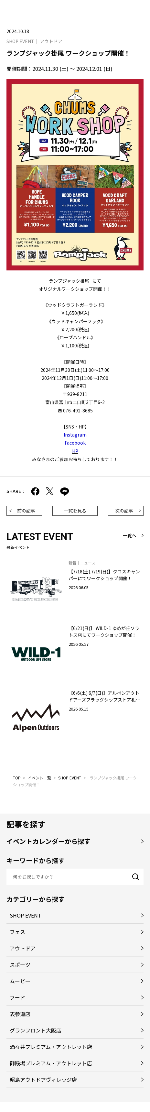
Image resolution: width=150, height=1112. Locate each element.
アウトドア (23, 948)
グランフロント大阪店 (35, 1030)
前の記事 (26, 510)
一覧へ (129, 535)
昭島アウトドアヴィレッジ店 (43, 1079)
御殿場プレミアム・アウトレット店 (51, 1063)
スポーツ (20, 964)
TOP (17, 777)
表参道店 (20, 1014)
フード (17, 997)
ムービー (20, 981)
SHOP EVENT (69, 777)
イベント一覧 (39, 777)
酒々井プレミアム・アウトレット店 (51, 1047)
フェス (17, 932)
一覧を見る (75, 510)
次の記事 (124, 510)
